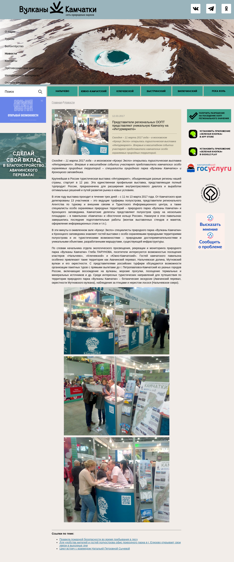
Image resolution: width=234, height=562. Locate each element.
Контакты (11, 60)
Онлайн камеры (15, 82)
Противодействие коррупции (24, 68)
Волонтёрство (14, 46)
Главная (57, 102)
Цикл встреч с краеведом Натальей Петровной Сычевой (94, 548)
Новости (11, 53)
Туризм (9, 38)
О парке (10, 31)
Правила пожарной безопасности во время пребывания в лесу (98, 539)
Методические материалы (22, 75)
